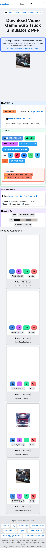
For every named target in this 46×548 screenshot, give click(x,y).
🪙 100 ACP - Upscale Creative (18, 174)
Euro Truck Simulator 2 (28, 196)
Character (26, 204)
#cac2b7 (34, 220)
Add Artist (10, 111)
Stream (5, 204)
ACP (7, 171)
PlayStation (14, 202)
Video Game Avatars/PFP (31, 12)
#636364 (28, 220)
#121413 (17, 220)
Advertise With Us (35, 531)
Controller (31, 202)
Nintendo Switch (15, 204)
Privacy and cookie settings (34, 536)
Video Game (26, 282)
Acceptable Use (10, 531)
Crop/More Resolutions (15, 149)
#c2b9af (23, 220)
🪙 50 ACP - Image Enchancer (18, 178)
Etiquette (22, 531)
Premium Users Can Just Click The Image (23, 48)
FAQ (13, 526)
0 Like (30, 138)
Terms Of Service (37, 526)
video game (13, 196)
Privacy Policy (23, 526)
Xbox (38, 202)
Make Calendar (28, 144)
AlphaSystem (37, 111)
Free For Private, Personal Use (20, 119)
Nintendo (23, 202)
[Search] (31, 4)
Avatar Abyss (14, 12)
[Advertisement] (23, 84)
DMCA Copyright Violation (11, 536)
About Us (5, 526)
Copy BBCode (17, 161)
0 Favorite (10, 144)
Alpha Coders (5, 4)
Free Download (12, 138)
